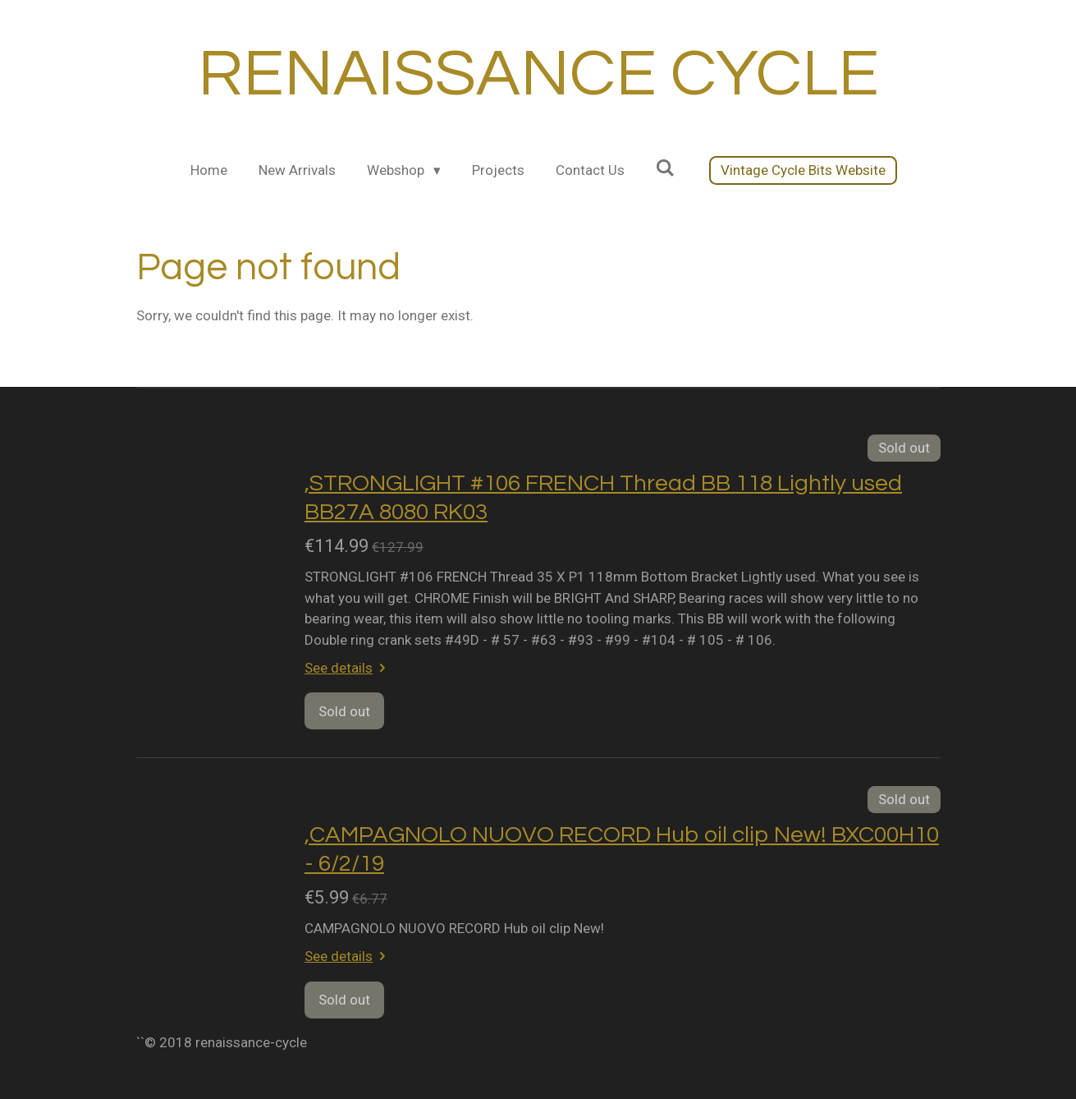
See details (348, 668)
